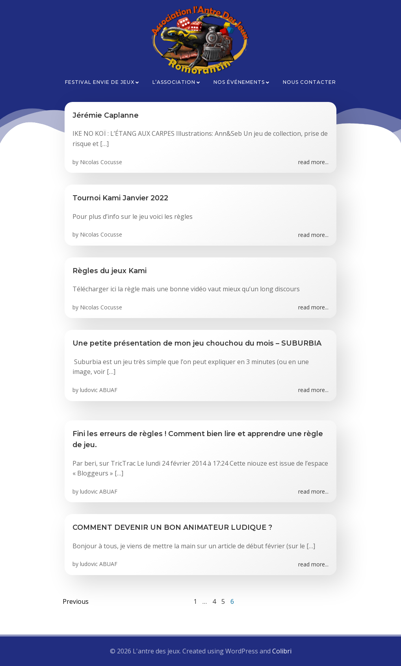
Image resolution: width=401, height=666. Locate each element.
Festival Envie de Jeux (102, 82)
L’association (176, 82)
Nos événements (241, 82)
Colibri (281, 651)
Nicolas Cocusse (101, 162)
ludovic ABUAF (98, 390)
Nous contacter (309, 82)
